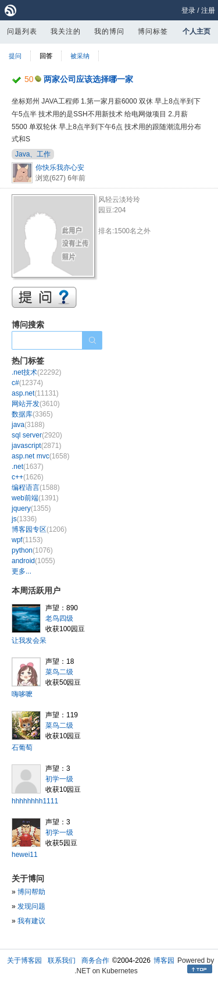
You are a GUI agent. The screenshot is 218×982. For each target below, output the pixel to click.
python (32, 550)
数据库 (32, 414)
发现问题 (31, 906)
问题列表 (22, 31)
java (28, 425)
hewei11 (25, 855)
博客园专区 (39, 529)
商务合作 (95, 960)
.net (28, 466)
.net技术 (36, 372)
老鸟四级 (59, 618)
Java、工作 (33, 154)
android (33, 561)
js (24, 519)
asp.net (35, 393)
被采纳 (80, 55)
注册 (208, 10)
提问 (15, 55)
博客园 (163, 960)
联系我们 (62, 960)
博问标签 (153, 31)
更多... (21, 571)
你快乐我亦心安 (59, 167)
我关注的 (66, 31)
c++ (28, 477)
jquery (31, 508)
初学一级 (59, 779)
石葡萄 (22, 747)
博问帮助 (31, 892)
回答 (46, 55)
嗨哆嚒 (22, 694)
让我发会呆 (29, 640)
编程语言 (36, 487)
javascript (36, 446)
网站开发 (36, 404)
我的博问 (109, 31)
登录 (188, 10)
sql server (37, 435)
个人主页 (196, 31)
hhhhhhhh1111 (35, 801)
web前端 (35, 498)
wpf (27, 540)
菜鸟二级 (59, 672)
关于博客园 (24, 960)
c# (27, 383)
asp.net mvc (40, 456)
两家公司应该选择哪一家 (88, 79)
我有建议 (31, 921)
